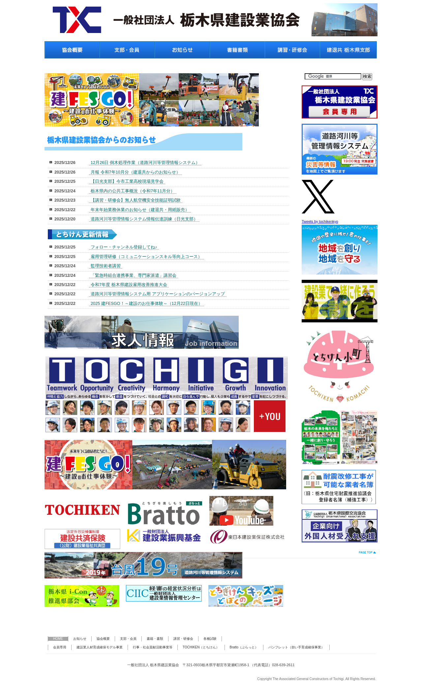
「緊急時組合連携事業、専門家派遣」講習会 (133, 275)
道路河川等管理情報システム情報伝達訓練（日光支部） (144, 218)
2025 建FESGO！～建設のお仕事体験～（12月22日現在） (146, 303)
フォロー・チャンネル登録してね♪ (124, 247)
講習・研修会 (183, 638)
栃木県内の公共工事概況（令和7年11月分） (133, 190)
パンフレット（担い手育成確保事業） (296, 647)
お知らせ (79, 638)
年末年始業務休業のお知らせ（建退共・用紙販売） (140, 209)
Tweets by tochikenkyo (320, 221)
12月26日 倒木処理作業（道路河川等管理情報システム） (145, 162)
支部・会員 (128, 638)
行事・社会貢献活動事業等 (152, 647)
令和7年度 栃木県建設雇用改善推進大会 (129, 284)
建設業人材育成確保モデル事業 (99, 647)
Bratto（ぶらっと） (244, 647)
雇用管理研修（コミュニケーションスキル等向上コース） (146, 256)
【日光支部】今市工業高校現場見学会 (127, 181)
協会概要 (103, 638)
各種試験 (210, 638)
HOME (58, 638)
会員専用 (59, 647)
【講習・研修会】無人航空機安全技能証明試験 (136, 200)
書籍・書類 (155, 638)
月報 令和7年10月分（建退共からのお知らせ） (135, 172)
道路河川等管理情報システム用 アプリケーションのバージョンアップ (158, 293)
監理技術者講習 (106, 265)
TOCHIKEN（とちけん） (201, 647)
